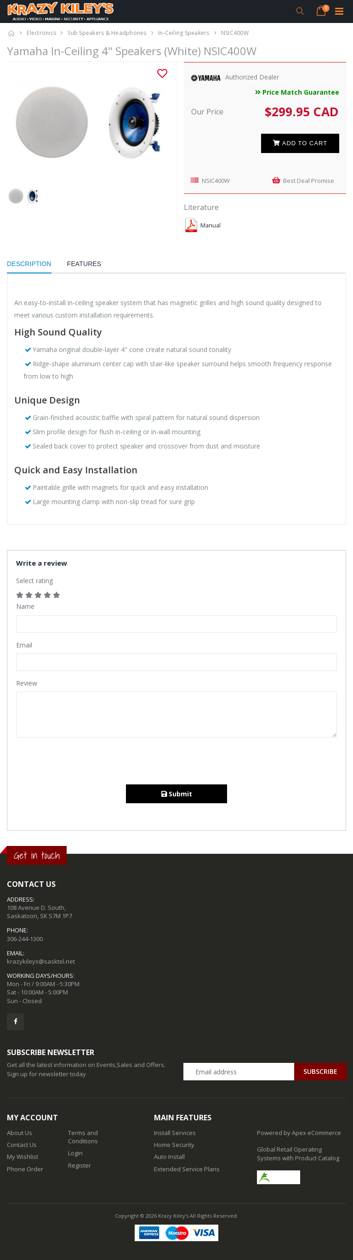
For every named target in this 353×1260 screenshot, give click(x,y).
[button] (300, 11)
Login (75, 1153)
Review (26, 683)
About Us (19, 1133)
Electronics (41, 33)
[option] (88, 123)
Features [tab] (84, 263)
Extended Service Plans (187, 1169)
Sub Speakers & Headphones (107, 33)
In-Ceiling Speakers (184, 33)
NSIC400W (216, 180)
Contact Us (22, 1145)
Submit (176, 793)
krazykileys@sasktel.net (41, 961)
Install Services (175, 1133)
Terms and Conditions (83, 1137)
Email (24, 645)
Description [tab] (29, 263)
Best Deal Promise (308, 180)
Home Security (174, 1145)
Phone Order (25, 1169)
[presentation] (86, 762)
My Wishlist (22, 1156)
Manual (210, 225)
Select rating (34, 580)
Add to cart (300, 143)
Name (25, 606)
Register (79, 1165)
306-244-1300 (25, 939)
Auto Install (169, 1156)
